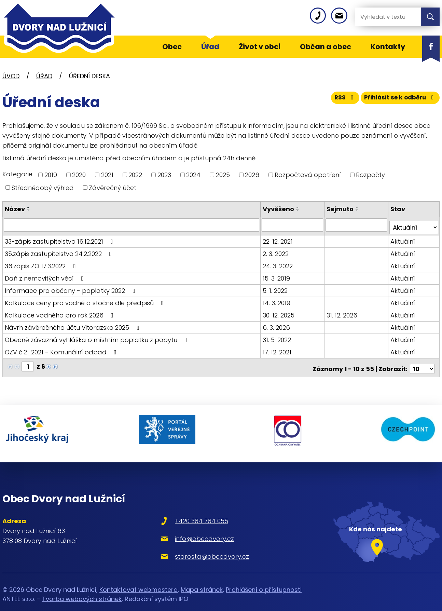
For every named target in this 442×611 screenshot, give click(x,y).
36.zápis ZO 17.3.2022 (41, 263)
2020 (79, 175)
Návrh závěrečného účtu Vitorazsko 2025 (73, 325)
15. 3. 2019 (277, 275)
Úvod (10, 76)
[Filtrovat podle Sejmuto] (356, 224)
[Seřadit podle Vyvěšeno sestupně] (299, 210)
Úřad (44, 76)
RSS (338, 100)
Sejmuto (340, 209)
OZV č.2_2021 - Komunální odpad (62, 349)
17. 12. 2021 (278, 349)
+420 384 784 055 (181, 509)
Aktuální (403, 238)
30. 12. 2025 (279, 312)
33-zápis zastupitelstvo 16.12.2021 (60, 238)
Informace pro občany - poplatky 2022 (71, 288)
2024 (193, 175)
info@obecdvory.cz (183, 527)
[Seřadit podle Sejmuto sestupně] (358, 210)
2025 (223, 175)
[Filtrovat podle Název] (132, 224)
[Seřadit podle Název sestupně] (28, 210)
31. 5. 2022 (278, 337)
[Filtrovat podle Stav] (414, 224)
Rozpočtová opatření (308, 175)
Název (15, 209)
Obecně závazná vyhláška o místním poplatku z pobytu (97, 337)
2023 (164, 175)
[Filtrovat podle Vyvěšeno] (293, 224)
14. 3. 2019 (277, 300)
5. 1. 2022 (276, 288)
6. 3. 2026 (277, 325)
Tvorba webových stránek (82, 587)
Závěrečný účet (112, 187)
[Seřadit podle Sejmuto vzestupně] (358, 207)
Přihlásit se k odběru (398, 100)
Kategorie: (17, 174)
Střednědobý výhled (43, 187)
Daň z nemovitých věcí (45, 275)
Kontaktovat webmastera (138, 578)
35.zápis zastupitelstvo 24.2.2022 (59, 251)
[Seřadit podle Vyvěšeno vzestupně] (299, 207)
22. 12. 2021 (279, 238)
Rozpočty (370, 175)
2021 (107, 175)
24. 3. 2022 (279, 263)
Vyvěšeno (279, 209)
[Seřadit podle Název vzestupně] (28, 207)
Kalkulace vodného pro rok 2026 (60, 312)
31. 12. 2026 (342, 312)
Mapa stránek (202, 578)
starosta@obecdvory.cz (191, 545)
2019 (50, 175)
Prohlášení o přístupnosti (264, 578)
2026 (252, 175)
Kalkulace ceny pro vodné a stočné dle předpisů (85, 300)
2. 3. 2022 (277, 251)
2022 (135, 175)
